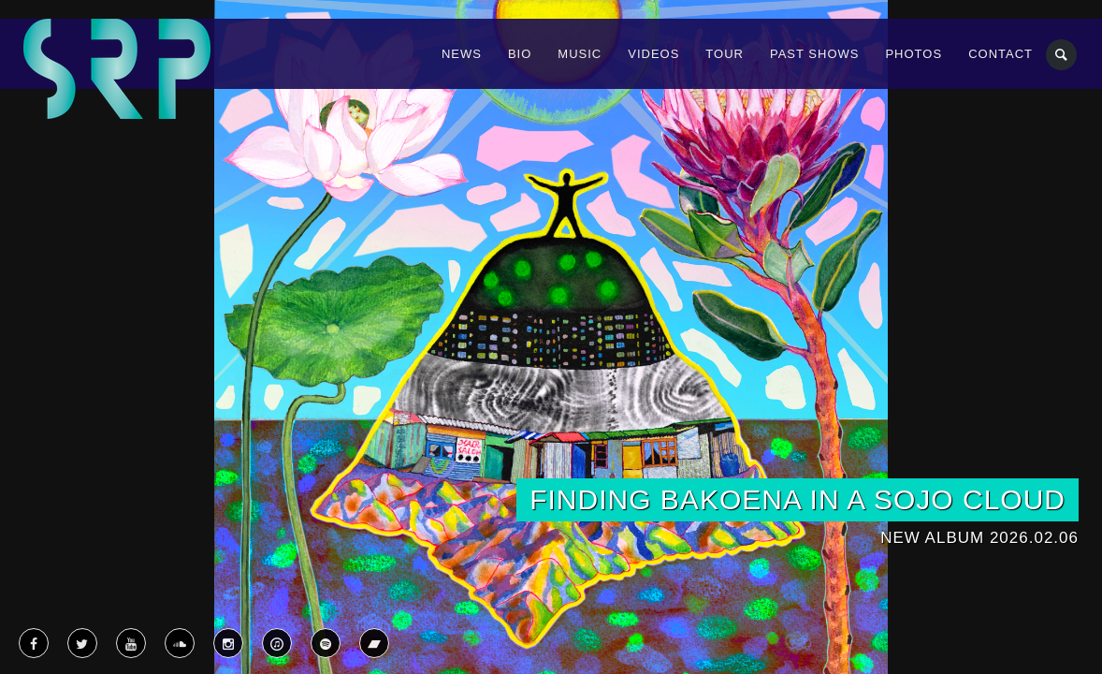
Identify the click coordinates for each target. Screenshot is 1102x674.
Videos (653, 54)
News (462, 54)
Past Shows (814, 54)
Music (580, 54)
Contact (1000, 54)
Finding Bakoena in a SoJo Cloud (797, 499)
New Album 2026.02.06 (979, 538)
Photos (913, 54)
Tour (724, 54)
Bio (519, 54)
